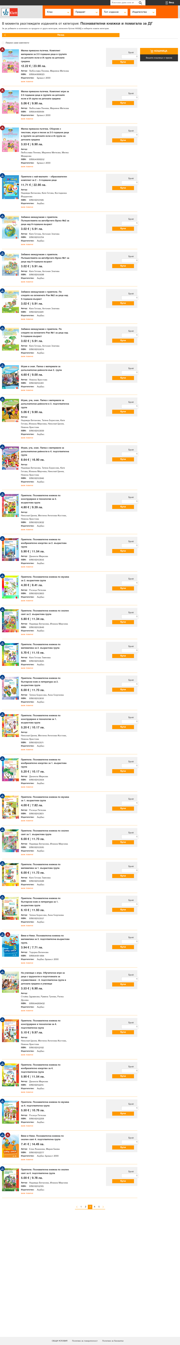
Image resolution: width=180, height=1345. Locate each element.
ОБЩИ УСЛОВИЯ (55, 1341)
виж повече (27, 85)
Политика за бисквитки (116, 1341)
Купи (125, 62)
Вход (171, 3)
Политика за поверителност (84, 1341)
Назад (10, 35)
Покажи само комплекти (15, 43)
